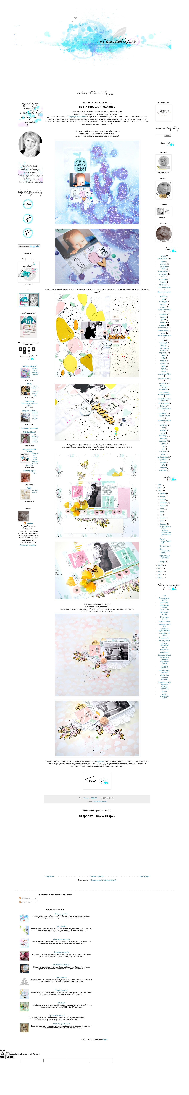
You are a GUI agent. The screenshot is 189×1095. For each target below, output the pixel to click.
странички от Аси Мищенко (164, 683)
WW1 (29, 488)
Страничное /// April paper (164, 557)
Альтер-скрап (163, 271)
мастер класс (163, 328)
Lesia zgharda (163, 457)
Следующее (49, 876)
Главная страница (96, 876)
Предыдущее (144, 876)
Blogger (104, 1039)
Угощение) (61, 1003)
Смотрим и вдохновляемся (164, 630)
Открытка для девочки (61, 1024)
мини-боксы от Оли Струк (164, 671)
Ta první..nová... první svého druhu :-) (35, 438)
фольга (164, 691)
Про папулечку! (165, 546)
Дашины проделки (164, 292)
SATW (163, 465)
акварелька (164, 650)
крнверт (163, 317)
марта (162, 521)
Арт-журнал (163, 274)
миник (163, 333)
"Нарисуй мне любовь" (78, 117)
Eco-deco (162, 452)
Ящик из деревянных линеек (164, 645)
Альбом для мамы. (164, 268)
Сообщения (24, 898)
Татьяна (29, 523)
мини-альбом (163, 330)
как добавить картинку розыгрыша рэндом (164, 660)
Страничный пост (61, 914)
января (162, 562)
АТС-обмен (163, 279)
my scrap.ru (163, 460)
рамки (163, 366)
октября (163, 500)
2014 (160, 571)
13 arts (163, 256)
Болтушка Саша (164, 287)
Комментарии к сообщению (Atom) (103, 880)
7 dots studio (29, 401)
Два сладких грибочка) (61, 939)
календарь (163, 302)
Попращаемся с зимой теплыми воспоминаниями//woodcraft (165, 531)
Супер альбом (164, 638)
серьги (163, 369)
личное (162, 322)
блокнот (163, 282)
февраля (163, 524)
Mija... (35, 473)
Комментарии (25, 902)
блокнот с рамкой (164, 655)
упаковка (163, 430)
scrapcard (163, 468)
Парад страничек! (61, 990)
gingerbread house (29, 411)
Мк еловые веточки (164, 613)
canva (163, 444)
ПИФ (163, 358)
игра (163, 299)
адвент (163, 261)
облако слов (164, 675)
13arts (29, 384)
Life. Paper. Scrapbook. (29, 428)
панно (163, 355)
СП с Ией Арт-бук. (164, 409)
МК (163, 340)
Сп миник (163, 406)
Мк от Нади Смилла (164, 618)
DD (163, 446)
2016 (160, 565)
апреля (163, 518)
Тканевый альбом (164, 420)
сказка (163, 371)
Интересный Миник (164, 606)
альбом (163, 264)
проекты (163, 363)
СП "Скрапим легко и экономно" (164, 393)
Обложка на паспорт (164, 349)
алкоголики (164, 652)
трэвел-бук (163, 425)
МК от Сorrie (164, 610)
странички (97, 801)
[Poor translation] (9, 1057)
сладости (162, 383)
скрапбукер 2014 (164, 374)
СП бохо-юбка (163, 403)
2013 (160, 575)
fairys (163, 454)
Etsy (164, 595)
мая (161, 515)
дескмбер (163, 296)
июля (162, 509)
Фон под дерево (164, 641)
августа (163, 506)
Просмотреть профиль (28, 545)
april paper (163, 441)
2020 (160, 485)
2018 (160, 488)
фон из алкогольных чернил (164, 696)
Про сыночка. (61, 927)
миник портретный (164, 336)
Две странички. (61, 977)
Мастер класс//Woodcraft (165, 541)
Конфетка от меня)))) (61, 952)
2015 (160, 568)
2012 (160, 578)
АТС (162, 277)
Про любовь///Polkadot (165, 551)
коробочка (163, 314)
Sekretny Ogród (29, 471)
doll (163, 449)
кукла (163, 320)
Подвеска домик (164, 621)
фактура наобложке (164, 688)
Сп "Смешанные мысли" (164, 400)
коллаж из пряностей (164, 667)
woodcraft (162, 470)
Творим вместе (164, 416)
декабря (163, 493)
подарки (163, 361)
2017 (160, 491)
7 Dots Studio (162, 259)
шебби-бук (163, 436)
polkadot (103, 801)
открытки (162, 353)
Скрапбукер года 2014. (56, 1016)
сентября (163, 503)
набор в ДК (163, 343)
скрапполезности (164, 379)
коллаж (163, 304)
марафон (162, 325)
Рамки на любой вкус (164, 625)
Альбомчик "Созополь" (61, 965)
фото (163, 433)
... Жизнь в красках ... (29, 366)
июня (162, 512)
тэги (163, 428)
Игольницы (164, 603)
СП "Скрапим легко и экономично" (164, 388)
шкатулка (163, 438)
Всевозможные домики (164, 599)
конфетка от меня (164, 310)
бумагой (100, 761)
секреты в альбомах (164, 679)
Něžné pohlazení (29, 432)
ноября (163, 496)
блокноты (162, 285)
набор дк (163, 346)
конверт (163, 307)
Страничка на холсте (164, 634)
